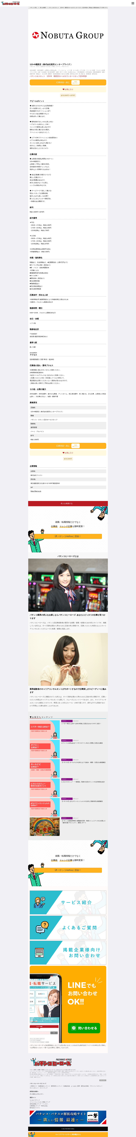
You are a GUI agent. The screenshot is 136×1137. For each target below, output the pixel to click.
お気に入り (68, 89)
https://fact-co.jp (36, 491)
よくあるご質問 (75, 1086)
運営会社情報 (85, 1086)
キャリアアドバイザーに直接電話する (68, 1134)
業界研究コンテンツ (56, 1086)
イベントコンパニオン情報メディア (40, 1102)
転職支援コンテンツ (44, 1086)
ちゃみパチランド (35, 1100)
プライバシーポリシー (96, 1086)
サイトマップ (43, 1088)
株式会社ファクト (35, 1108)
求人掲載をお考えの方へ (37, 1094)
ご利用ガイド (33, 1086)
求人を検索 (43, 7)
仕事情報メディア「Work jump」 (39, 1106)
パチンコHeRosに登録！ (68, 536)
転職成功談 (67, 1086)
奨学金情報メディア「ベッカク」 (39, 1104)
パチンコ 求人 (33, 7)
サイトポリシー (34, 1088)
